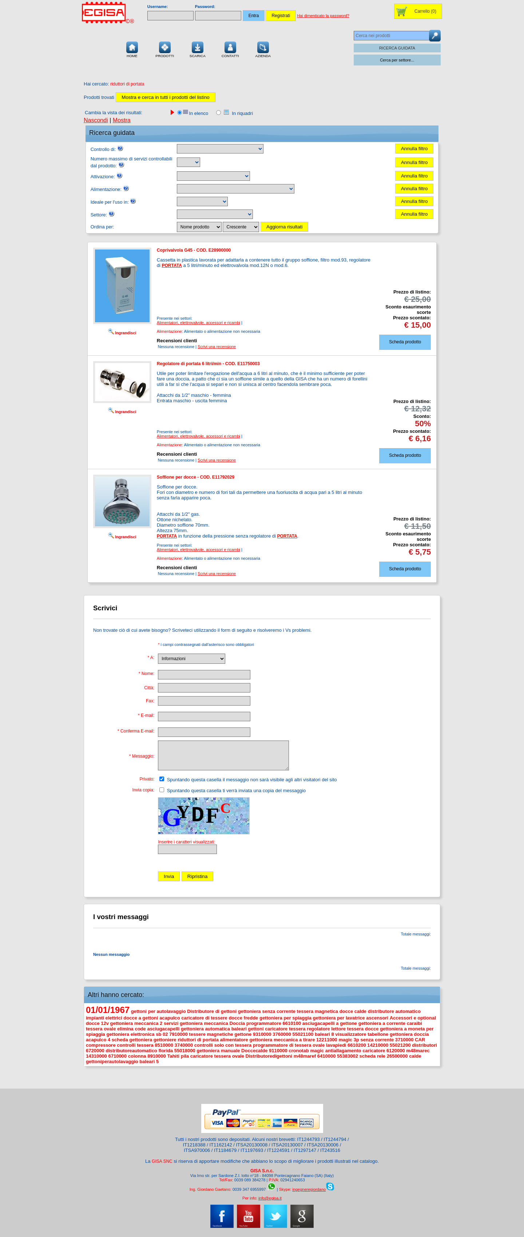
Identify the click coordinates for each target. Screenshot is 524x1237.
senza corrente (377, 1039)
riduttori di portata (198, 1039)
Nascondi (96, 120)
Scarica (198, 49)
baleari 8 (324, 1034)
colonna (137, 1056)
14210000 (377, 1045)
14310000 (96, 1056)
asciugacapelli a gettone (329, 1023)
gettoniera (140, 1039)
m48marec (417, 1050)
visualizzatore (350, 1034)
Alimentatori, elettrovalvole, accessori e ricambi (198, 322)
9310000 (262, 1034)
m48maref (305, 1056)
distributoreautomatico (131, 1050)
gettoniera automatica (205, 1029)
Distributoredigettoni (269, 1056)
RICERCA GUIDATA (397, 48)
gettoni (255, 1029)
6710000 (117, 1056)
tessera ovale (101, 1029)
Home (132, 49)
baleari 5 (149, 1061)
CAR (420, 1039)
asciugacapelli (163, 1029)
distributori (424, 1045)
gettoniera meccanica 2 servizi (144, 1023)
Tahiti (173, 1056)
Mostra (122, 120)
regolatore (318, 1029)
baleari (239, 1029)
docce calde (353, 1011)
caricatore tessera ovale (217, 1056)
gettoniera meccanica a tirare (282, 1039)
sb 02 (162, 1034)
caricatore (373, 1050)
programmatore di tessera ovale (289, 1045)
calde (415, 1056)
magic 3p (348, 1039)
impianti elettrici (104, 1018)
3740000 (184, 1045)
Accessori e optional (413, 1018)
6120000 (395, 1050)
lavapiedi (336, 1045)
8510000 (164, 1045)
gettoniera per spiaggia (285, 1018)
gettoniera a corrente (381, 1023)
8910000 (156, 1056)
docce (372, 1029)
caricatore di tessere (204, 1018)
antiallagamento (343, 1050)
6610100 (292, 1023)
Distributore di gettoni (212, 1011)
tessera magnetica (317, 1011)
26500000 (397, 1056)
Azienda (263, 49)
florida (165, 1050)
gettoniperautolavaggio (112, 1061)
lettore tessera (347, 1029)
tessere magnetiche (211, 1034)
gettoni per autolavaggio (158, 1011)
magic (317, 1050)
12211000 (326, 1039)
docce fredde (243, 1018)
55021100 (302, 1034)
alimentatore (234, 1039)
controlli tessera (135, 1045)
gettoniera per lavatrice (339, 1018)
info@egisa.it (270, 1198)
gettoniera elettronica (130, 1034)
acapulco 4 (98, 1039)
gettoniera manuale (218, 1050)
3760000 (282, 1034)
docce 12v (97, 1023)
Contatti (230, 49)
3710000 (404, 1039)
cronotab (299, 1050)
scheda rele (373, 1056)
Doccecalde (254, 1050)
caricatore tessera (285, 1029)
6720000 (95, 1050)
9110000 (278, 1050)
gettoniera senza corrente (266, 1011)
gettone (242, 1034)
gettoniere (165, 1039)
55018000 (184, 1050)
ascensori (377, 1018)
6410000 (326, 1056)
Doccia (237, 1023)
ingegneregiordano (309, 1189)
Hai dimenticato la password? (323, 15)
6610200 (357, 1045)
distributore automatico (394, 1011)
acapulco (169, 1018)
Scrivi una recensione (217, 346)
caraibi (414, 1023)
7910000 (178, 1034)
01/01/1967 (108, 1010)
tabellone (378, 1034)
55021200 (400, 1045)
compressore (101, 1045)
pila (185, 1056)
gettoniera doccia (409, 1034)
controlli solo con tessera (223, 1045)
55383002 (347, 1056)
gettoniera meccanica (204, 1023)
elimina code (131, 1029)
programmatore (263, 1023)
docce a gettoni (140, 1018)
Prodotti (164, 49)
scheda (120, 1039)
